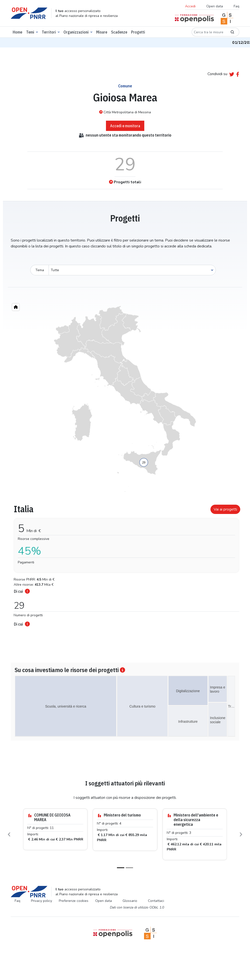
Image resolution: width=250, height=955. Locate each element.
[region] (125, 399)
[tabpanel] (125, 564)
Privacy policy (41, 900)
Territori (49, 32)
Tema (39, 270)
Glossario (130, 900)
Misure (101, 32)
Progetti (138, 32)
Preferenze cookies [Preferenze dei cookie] (73, 900)
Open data (214, 6)
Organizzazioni (76, 32)
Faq (236, 6)
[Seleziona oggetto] (132, 270)
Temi (30, 32)
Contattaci (156, 900)
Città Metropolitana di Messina (125, 112)
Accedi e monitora (125, 125)
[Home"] (15, 307)
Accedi (190, 6)
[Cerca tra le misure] (209, 32)
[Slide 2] (129, 868)
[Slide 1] (120, 868)
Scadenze (119, 32)
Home (17, 32)
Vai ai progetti (225, 509)
